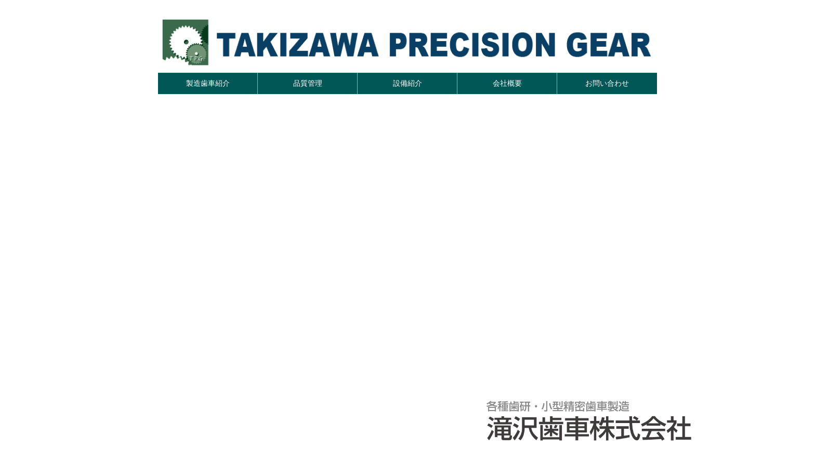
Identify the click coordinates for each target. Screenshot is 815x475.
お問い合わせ (607, 83)
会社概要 (507, 83)
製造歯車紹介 (208, 83)
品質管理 (307, 83)
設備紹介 (407, 83)
